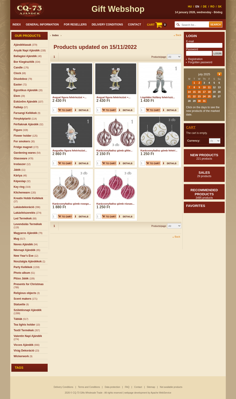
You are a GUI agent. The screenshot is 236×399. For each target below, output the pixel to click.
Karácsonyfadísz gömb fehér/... (158, 150)
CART (157, 25)
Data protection (112, 387)
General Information (42, 24)
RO (212, 6)
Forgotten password (200, 62)
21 (189, 96)
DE (205, 6)
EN (197, 6)
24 (204, 96)
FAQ (127, 387)
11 (209, 87)
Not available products (171, 387)
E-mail (190, 41)
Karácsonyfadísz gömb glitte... (114, 150)
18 (209, 91)
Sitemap (151, 387)
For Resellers (75, 24)
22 (194, 96)
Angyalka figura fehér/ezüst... (69, 150)
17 (204, 91)
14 (189, 91)
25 (209, 96)
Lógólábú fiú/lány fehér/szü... (157, 97)
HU (190, 6)
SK (220, 6)
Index (16, 24)
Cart (191, 127)
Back (178, 35)
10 (204, 87)
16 (199, 91)
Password (192, 49)
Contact (134, 24)
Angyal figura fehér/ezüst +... (69, 97)
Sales (204, 174)
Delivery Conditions (107, 24)
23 (199, 96)
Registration (195, 59)
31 (204, 101)
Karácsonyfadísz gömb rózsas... (115, 203)
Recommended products (204, 193)
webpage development (135, 392)
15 (194, 91)
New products (204, 156)
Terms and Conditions (89, 387)
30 (199, 101)
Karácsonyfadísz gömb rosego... (71, 203)
